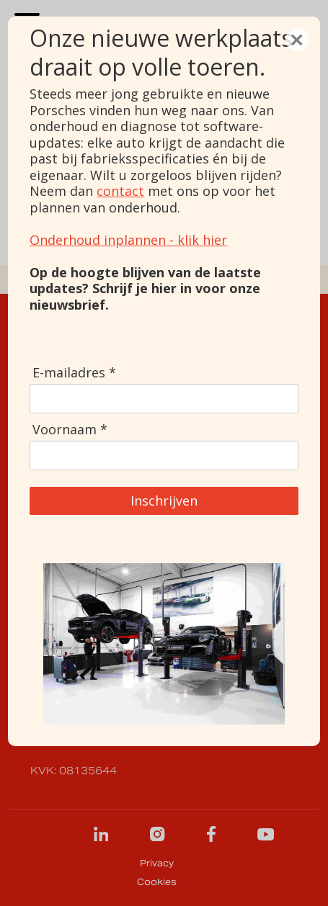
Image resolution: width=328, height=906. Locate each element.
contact (120, 190)
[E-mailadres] (164, 398)
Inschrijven (164, 500)
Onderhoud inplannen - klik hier (128, 239)
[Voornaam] (164, 455)
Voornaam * (69, 429)
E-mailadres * (74, 372)
